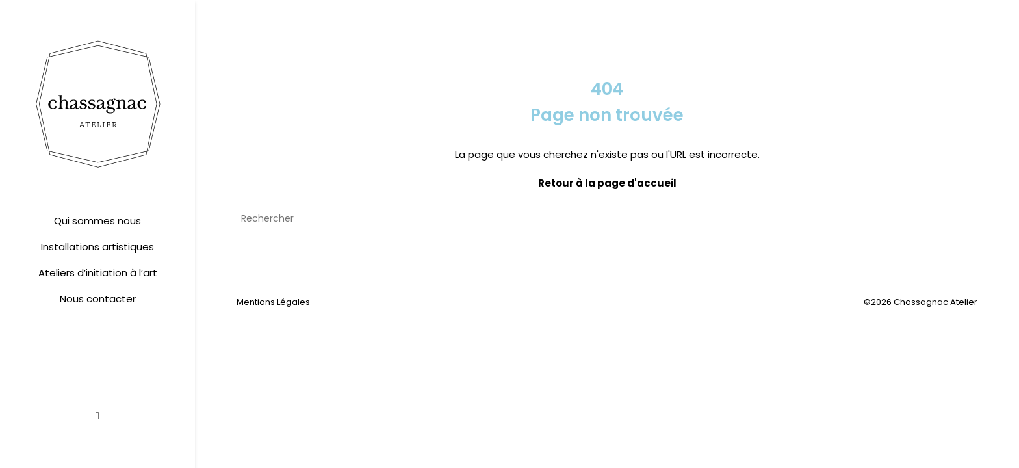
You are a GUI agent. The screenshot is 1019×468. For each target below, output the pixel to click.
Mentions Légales (273, 302)
